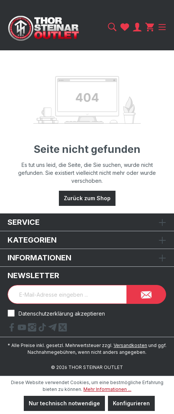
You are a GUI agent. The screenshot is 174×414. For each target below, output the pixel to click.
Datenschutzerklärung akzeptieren (61, 313)
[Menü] (161, 27)
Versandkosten (130, 345)
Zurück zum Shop (87, 198)
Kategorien (32, 239)
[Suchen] (112, 27)
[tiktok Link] (43, 329)
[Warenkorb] (149, 27)
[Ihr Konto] (137, 27)
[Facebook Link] (13, 329)
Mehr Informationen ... (107, 389)
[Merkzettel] (125, 27)
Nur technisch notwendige (64, 403)
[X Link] (63, 329)
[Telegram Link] (53, 329)
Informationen (39, 257)
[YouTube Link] (23, 329)
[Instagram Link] (33, 329)
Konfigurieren (131, 403)
